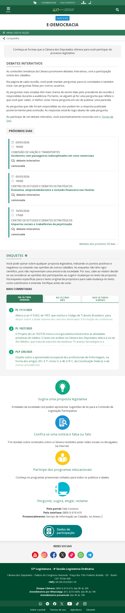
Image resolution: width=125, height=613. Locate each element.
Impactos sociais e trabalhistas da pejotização (41, 224)
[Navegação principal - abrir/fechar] (8, 9)
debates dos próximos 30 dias (99, 244)
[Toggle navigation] (117, 9)
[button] (62, 33)
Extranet (90, 609)
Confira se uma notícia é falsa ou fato (62, 434)
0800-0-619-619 (64, 588)
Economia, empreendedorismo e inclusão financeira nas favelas (52, 190)
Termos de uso (58, 609)
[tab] (24, 298)
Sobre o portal (37, 609)
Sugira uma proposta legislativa (62, 399)
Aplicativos (76, 609)
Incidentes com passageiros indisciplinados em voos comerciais (52, 155)
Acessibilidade (49, 2)
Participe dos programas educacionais (62, 469)
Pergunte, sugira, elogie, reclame (62, 501)
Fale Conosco (67, 2)
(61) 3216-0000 (72, 591)
